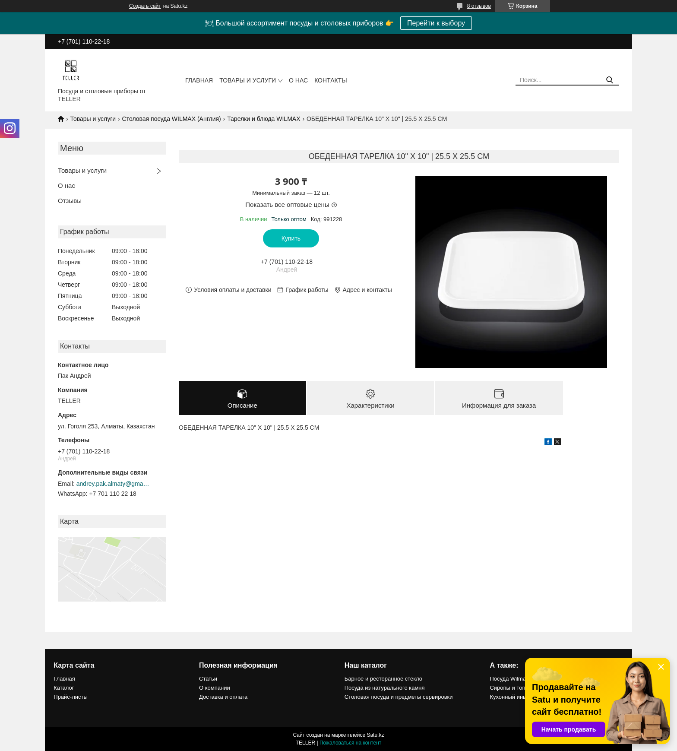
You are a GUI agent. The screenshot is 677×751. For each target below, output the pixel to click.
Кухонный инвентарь (517, 697)
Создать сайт (145, 6)
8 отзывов (479, 6)
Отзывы (70, 200)
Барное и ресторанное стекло (383, 678)
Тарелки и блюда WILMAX (263, 119)
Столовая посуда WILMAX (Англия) (171, 119)
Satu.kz (375, 735)
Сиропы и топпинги (515, 687)
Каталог (64, 687)
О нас (298, 80)
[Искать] (609, 80)
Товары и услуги (247, 80)
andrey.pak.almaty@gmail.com (113, 483)
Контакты (330, 80)
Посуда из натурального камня (385, 687)
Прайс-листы (71, 697)
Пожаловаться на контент (350, 743)
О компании (214, 687)
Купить (291, 238)
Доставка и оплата (223, 697)
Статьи (208, 678)
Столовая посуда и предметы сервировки (399, 697)
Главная (199, 80)
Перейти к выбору (436, 23)
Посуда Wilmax (509, 678)
